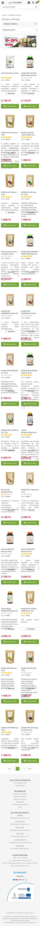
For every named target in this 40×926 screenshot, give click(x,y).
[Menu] (29, 2)
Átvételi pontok (20, 785)
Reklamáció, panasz (20, 799)
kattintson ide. (32, 922)
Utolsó (30, 769)
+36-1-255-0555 (22, 858)
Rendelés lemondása (20, 796)
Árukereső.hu (20, 876)
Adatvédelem (20, 802)
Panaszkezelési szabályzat (20, 804)
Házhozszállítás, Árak (20, 783)
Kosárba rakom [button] (10, 106)
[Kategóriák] (3, 2)
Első (9, 769)
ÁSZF (20, 807)
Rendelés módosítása (20, 794)
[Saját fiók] (33, 3)
